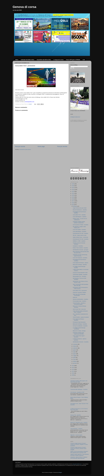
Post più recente (20, 146)
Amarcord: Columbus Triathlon (79, 292)
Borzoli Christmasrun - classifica (80, 209)
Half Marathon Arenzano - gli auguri (80, 249)
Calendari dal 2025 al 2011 (27, 59)
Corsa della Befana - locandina (79, 231)
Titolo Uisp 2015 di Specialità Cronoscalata (79, 295)
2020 (73, 195)
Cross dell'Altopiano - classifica (79, 216)
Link (84, 59)
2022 (73, 191)
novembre (75, 344)
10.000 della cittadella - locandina (80, 274)
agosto (74, 349)
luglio (74, 351)
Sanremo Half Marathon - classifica (80, 299)
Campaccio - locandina (78, 245)
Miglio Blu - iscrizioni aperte (76, 435)
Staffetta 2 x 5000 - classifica (79, 241)
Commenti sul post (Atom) (25, 149)
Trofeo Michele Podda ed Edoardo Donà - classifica (80, 312)
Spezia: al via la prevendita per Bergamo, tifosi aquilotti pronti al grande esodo (79, 452)
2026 (73, 183)
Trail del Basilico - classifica (76, 428)
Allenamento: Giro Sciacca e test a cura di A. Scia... (80, 282)
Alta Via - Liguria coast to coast (79, 235)
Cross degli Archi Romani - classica (80, 262)
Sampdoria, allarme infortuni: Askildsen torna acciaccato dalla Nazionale (78, 458)
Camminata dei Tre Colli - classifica (80, 233)
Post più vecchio (62, 146)
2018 (73, 199)
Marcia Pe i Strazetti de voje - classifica (78, 422)
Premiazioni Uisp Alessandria (79, 322)
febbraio (75, 361)
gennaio (75, 363)
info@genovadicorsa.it (75, 116)
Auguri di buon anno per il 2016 (79, 208)
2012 (73, 369)
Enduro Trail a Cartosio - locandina (80, 247)
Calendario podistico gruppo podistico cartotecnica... (79, 222)
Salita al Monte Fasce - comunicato (80, 237)
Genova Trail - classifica (75, 415)
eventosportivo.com (29, 101)
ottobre (74, 346)
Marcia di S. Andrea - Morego (79, 330)
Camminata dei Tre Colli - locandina (80, 239)
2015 (73, 204)
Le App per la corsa (58, 59)
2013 (73, 367)
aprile (74, 357)
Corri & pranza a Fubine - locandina (80, 224)
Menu (16, 59)
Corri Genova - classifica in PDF (77, 392)
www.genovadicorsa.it (77, 464)
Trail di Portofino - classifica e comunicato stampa (79, 304)
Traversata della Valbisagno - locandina (78, 389)
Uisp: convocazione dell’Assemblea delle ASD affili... (80, 285)
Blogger (60, 472)
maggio (75, 355)
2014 (73, 365)
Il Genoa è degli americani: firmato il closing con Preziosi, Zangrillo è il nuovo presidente (79, 444)
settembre (75, 348)
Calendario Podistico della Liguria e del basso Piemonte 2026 (78, 381)
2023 (73, 189)
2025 (73, 185)
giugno (74, 353)
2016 (73, 202)
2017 (73, 200)
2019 (73, 197)
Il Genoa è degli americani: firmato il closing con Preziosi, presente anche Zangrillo (78, 448)
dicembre (75, 206)
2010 (73, 373)
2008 (73, 375)
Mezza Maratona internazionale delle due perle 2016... (81, 252)
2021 (73, 193)
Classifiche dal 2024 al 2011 (44, 59)
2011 (73, 371)
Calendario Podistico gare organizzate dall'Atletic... (78, 333)
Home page (41, 146)
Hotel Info (75, 297)
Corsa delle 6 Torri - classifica (79, 214)
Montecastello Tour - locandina (79, 276)
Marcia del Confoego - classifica (80, 264)
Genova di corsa (24, 7)
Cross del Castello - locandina (79, 229)
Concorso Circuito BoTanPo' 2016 (80, 272)
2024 (73, 187)
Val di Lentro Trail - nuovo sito (79, 309)
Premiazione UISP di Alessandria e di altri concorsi (80, 288)
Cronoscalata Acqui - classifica (79, 301)
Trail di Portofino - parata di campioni (81, 317)
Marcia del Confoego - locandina (80, 324)
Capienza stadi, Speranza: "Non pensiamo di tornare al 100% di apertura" (79, 455)
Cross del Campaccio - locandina (80, 257)
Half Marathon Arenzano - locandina (80, 341)
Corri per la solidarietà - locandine (80, 325)
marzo (74, 359)
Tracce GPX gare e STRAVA (73, 59)
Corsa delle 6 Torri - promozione (80, 290)
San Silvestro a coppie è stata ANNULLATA (79, 227)
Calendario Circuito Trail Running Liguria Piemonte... (80, 255)
